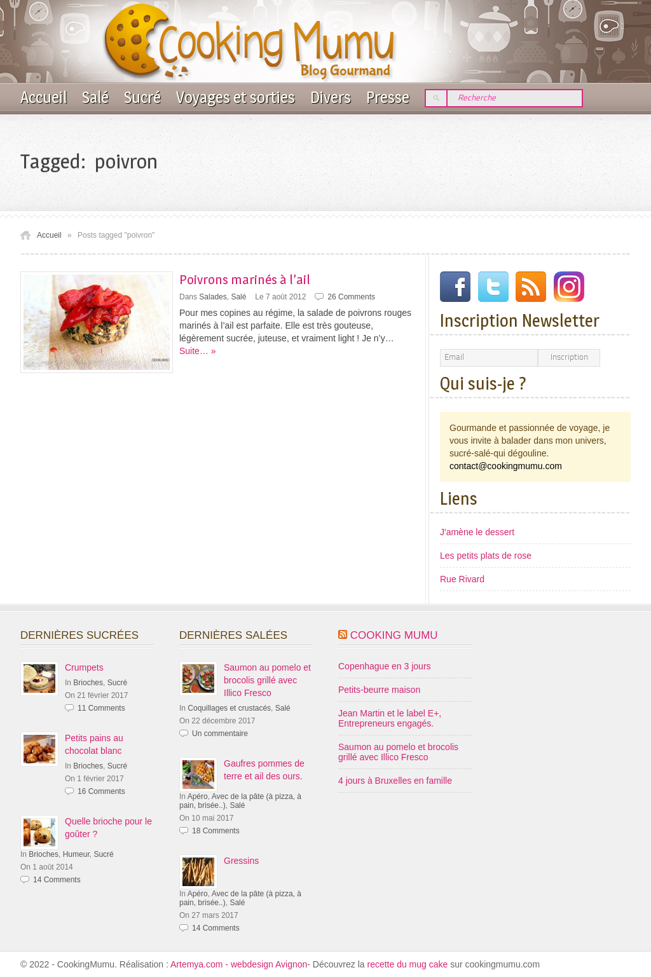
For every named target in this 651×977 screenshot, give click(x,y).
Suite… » (197, 351)
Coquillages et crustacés (229, 708)
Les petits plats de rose (485, 555)
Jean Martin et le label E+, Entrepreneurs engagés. (389, 718)
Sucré (142, 97)
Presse (387, 97)
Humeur (76, 854)
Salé (95, 97)
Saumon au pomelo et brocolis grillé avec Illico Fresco (267, 680)
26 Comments (351, 296)
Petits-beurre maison (379, 690)
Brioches (88, 682)
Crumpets (84, 667)
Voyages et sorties (235, 97)
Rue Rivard (462, 579)
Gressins (241, 861)
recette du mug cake (408, 964)
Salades (212, 296)
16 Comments (101, 791)
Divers (330, 97)
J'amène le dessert (477, 532)
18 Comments (216, 830)
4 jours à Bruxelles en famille (395, 780)
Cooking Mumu (394, 635)
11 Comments (101, 708)
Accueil (43, 97)
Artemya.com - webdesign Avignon (238, 964)
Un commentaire (220, 733)
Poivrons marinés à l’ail (244, 279)
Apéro (198, 796)
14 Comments (57, 879)
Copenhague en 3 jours (384, 666)
